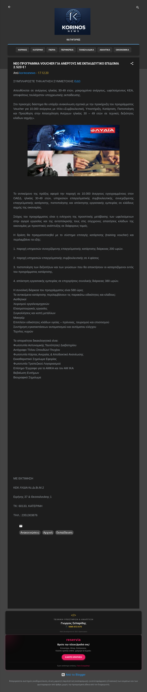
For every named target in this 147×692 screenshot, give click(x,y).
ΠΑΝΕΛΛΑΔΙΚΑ (86, 50)
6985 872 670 (73, 626)
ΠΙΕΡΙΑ (52, 50)
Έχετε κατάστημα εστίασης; (73, 666)
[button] (132, 64)
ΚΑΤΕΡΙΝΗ (38, 50)
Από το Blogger (73, 674)
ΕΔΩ (77, 81)
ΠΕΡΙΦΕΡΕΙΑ (67, 50)
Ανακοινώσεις (29, 532)
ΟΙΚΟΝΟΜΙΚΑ (122, 50)
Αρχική (48, 532)
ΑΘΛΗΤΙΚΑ (105, 50)
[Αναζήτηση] (137, 7)
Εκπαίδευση (64, 532)
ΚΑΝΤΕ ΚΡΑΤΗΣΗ (73, 657)
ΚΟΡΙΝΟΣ (22, 50)
